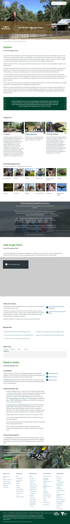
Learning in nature (47, 495)
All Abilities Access (47, 476)
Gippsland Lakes (33, 489)
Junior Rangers (19, 489)
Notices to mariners (60, 499)
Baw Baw (32, 478)
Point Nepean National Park (33, 503)
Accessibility (11, 512)
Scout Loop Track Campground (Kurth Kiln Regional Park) (19, 335)
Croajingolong (33, 487)
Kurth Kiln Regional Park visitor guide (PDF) (56, 307)
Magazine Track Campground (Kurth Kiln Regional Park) (50, 335)
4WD (17, 476)
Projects (58, 506)
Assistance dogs (7, 379)
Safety (44, 498)
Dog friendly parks (31, 134)
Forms (57, 492)
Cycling (17, 483)
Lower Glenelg (33, 499)
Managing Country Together (60, 495)
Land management (60, 490)
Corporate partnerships (46, 492)
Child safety (59, 478)
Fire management (60, 482)
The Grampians (33, 491)
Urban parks (5, 487)
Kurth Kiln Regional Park (19, 41)
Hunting (18, 487)
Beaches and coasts (7, 479)
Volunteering (46, 504)
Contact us (58, 480)
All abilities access (53, 373)
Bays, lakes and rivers (6, 477)
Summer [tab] (6, 349)
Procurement (59, 505)
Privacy (5, 461)
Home (5, 41)
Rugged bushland (7, 483)
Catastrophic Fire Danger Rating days (18, 405)
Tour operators (46, 502)
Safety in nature (53, 380)
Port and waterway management (60, 502)
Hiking (17, 485)
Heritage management (59, 488)
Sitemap (51, 512)
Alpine (31, 476)
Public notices (59, 508)
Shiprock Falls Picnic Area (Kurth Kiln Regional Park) (17, 331)
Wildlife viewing (19, 496)
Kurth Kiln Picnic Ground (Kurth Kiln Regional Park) (17, 338)
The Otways (32, 493)
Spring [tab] (26, 349)
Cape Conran (32, 484)
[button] (64, 3)
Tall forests (5, 485)
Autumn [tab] (13, 349)
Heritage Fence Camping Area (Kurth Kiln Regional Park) (50, 331)
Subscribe (8, 458)
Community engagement (46, 479)
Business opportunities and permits (47, 486)
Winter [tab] (19, 349)
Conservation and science (47, 482)
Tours (17, 495)
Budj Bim (32, 482)
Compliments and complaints (21, 512)
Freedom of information (34, 512)
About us (58, 476)
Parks (9, 41)
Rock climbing (19, 493)
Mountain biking (20, 491)
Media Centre (59, 497)
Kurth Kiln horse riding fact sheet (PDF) (57, 312)
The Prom (32, 506)
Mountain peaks (6, 481)
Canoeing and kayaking (19, 480)
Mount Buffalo (33, 501)
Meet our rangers (47, 497)
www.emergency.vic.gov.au (17, 398)
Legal (42, 512)
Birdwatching (19, 478)
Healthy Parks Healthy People (59, 484)
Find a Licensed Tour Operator (35, 234)
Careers (45, 489)
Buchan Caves (33, 480)
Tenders (45, 500)
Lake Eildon (32, 497)
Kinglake (31, 495)
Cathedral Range (33, 485)
